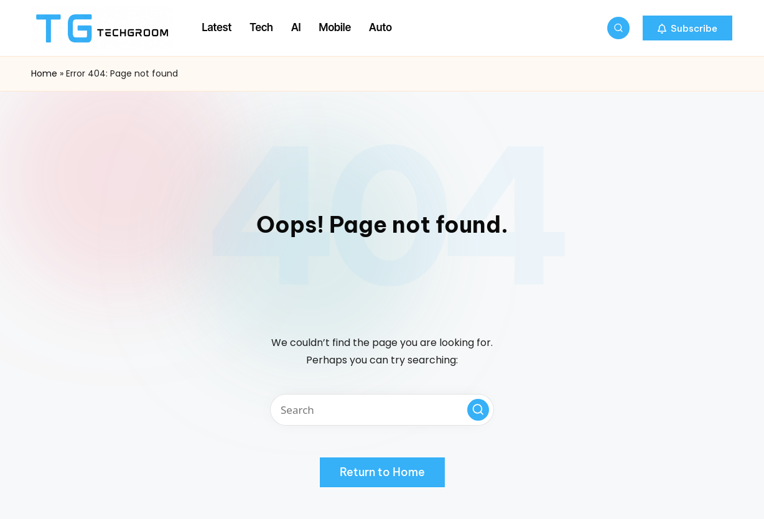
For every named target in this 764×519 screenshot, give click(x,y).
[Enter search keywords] (382, 410)
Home (44, 73)
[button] (687, 28)
